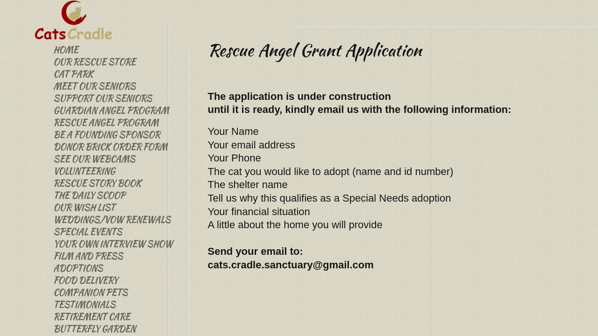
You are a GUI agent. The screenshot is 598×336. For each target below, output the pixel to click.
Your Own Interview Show (112, 244)
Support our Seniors (102, 98)
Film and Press (88, 256)
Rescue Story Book (97, 183)
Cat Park (73, 74)
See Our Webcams (94, 159)
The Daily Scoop (89, 195)
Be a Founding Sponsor (106, 134)
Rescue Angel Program (105, 122)
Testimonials (84, 304)
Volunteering (84, 171)
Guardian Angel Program (111, 110)
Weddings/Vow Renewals (112, 219)
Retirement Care (91, 316)
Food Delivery (85, 280)
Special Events (87, 231)
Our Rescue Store (94, 62)
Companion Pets (90, 292)
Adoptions (78, 268)
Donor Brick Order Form (110, 146)
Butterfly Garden (94, 328)
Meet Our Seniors (94, 86)
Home (65, 49)
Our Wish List (84, 207)
